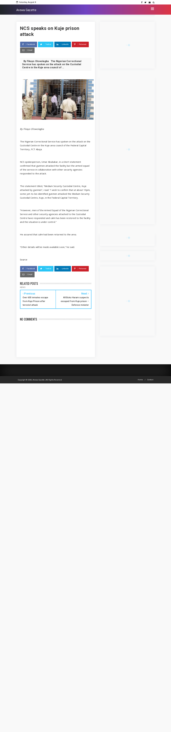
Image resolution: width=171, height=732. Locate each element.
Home (140, 380)
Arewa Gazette (26, 10)
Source (23, 259)
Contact (150, 380)
